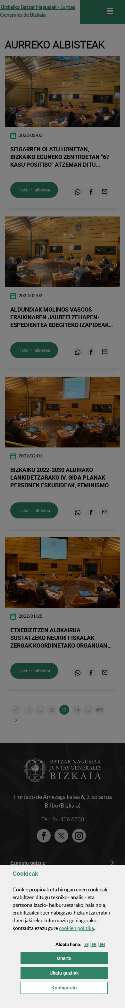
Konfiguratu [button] (79, 987)
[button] (86, 944)
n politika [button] (76, 928)
